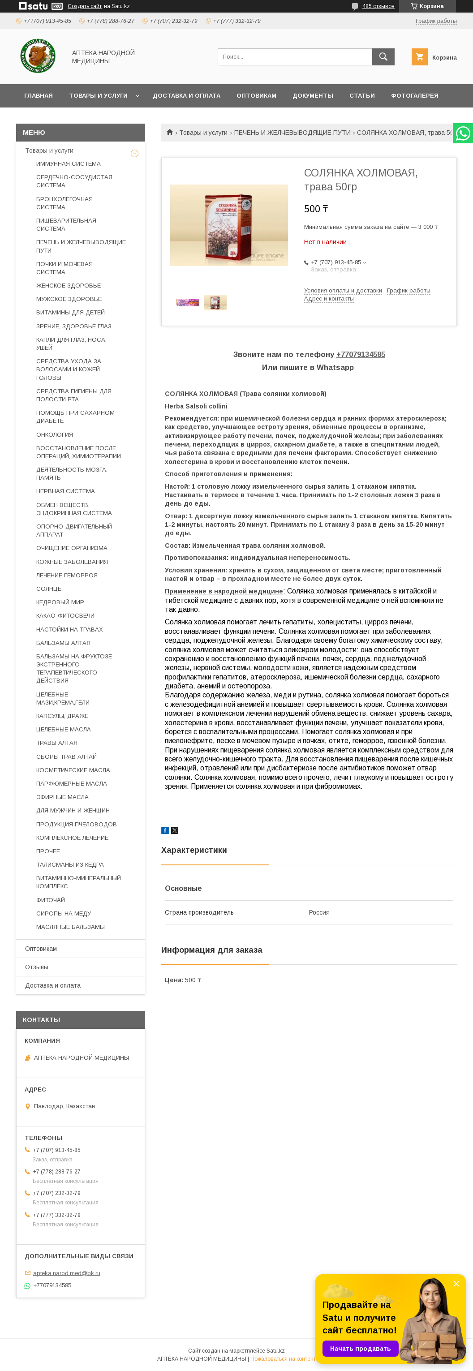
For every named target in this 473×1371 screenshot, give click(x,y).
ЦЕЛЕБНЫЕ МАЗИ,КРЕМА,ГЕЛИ (63, 698)
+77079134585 (360, 354)
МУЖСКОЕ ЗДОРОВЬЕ (69, 299)
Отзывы (36, 967)
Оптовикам (256, 95)
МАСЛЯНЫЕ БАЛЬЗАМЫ (70, 927)
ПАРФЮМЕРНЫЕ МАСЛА (71, 783)
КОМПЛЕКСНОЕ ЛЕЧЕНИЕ (72, 837)
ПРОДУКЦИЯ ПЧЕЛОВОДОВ (76, 824)
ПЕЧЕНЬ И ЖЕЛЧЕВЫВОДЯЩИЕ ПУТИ (292, 132)
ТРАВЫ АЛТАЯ (56, 742)
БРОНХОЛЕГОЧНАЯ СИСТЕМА (64, 203)
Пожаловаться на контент (283, 1359)
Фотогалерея (415, 95)
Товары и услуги (98, 95)
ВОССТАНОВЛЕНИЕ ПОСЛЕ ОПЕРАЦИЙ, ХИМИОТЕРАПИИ (78, 452)
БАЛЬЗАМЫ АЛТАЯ (63, 643)
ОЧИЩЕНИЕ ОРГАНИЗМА (72, 548)
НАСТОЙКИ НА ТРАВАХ (69, 629)
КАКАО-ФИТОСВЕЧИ (65, 615)
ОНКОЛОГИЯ (54, 434)
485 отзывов (378, 6)
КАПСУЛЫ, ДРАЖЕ (62, 716)
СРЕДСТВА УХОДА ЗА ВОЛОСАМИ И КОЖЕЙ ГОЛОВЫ (68, 369)
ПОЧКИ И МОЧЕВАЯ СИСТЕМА (64, 268)
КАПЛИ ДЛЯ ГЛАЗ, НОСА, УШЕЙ (71, 343)
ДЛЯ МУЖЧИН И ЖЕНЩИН (73, 810)
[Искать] (383, 56)
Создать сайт (85, 6)
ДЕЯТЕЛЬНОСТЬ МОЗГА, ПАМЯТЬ (72, 473)
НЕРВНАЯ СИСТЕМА (65, 491)
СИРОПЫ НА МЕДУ (63, 913)
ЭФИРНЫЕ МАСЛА (62, 797)
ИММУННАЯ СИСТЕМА (68, 163)
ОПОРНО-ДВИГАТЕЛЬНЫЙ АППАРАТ (74, 530)
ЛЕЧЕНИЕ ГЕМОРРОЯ (67, 575)
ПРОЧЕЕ (48, 851)
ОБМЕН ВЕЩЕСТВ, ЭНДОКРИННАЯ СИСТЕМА (74, 509)
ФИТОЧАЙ (50, 900)
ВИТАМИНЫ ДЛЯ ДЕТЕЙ (70, 312)
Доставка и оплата (186, 95)
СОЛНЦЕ (48, 588)
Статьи (362, 95)
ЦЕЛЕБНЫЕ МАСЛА (63, 729)
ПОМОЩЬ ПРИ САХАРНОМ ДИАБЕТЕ (75, 416)
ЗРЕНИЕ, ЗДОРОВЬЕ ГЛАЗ (74, 326)
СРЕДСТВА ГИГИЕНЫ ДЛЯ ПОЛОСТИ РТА (74, 395)
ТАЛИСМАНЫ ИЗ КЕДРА (70, 864)
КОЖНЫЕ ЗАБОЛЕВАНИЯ (72, 562)
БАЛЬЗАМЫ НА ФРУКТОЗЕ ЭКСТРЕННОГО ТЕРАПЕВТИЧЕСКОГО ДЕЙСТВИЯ (74, 668)
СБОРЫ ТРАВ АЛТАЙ (66, 756)
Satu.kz (276, 1351)
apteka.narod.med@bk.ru (66, 1272)
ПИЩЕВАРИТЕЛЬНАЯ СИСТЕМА (66, 224)
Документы (312, 95)
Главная (38, 95)
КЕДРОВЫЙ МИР (60, 602)
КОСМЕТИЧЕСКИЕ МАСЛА (73, 770)
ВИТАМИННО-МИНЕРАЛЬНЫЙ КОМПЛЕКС (78, 882)
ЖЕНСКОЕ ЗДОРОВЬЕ (68, 285)
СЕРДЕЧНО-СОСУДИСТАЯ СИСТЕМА (74, 181)
